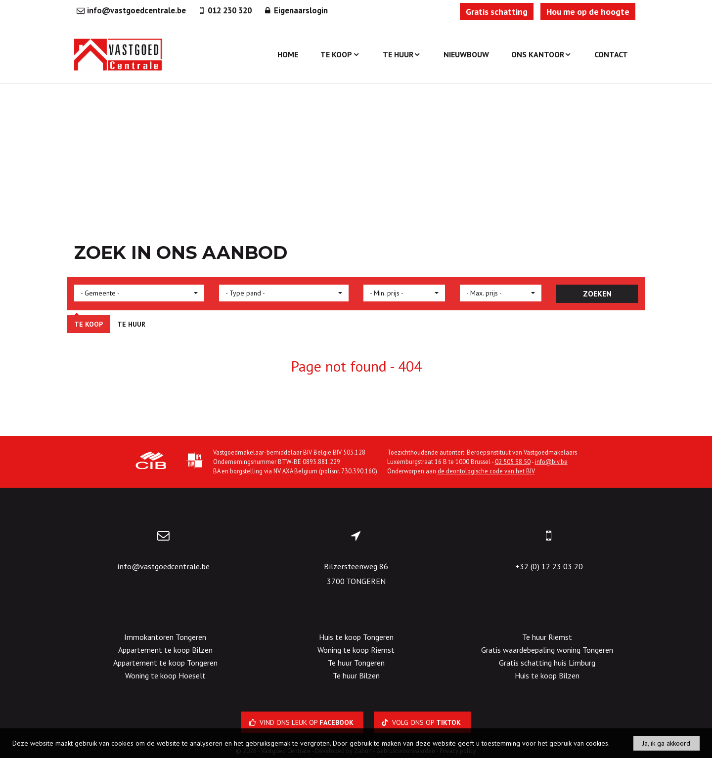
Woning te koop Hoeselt (165, 675)
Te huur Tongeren (356, 663)
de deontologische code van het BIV (486, 471)
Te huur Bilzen (356, 675)
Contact (611, 54)
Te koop (340, 54)
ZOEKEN (597, 293)
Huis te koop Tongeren (356, 637)
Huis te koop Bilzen (547, 675)
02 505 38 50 (513, 461)
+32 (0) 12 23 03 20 (549, 566)
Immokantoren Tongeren (165, 637)
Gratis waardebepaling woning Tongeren (547, 650)
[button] (139, 293)
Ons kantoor (541, 54)
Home (287, 54)
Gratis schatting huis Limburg (547, 663)
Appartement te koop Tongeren (165, 663)
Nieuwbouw (466, 54)
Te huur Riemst (547, 637)
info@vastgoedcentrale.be (163, 566)
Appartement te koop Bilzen (165, 650)
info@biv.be (551, 461)
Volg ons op (422, 722)
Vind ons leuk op (302, 722)
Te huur (402, 54)
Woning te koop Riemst (356, 650)
